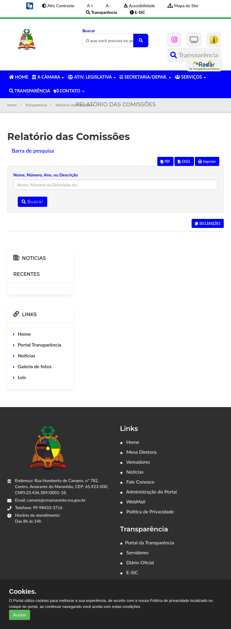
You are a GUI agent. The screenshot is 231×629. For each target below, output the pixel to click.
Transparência (194, 55)
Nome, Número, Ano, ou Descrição (45, 174)
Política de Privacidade (147, 511)
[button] (29, 5)
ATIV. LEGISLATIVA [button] (92, 76)
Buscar (115, 37)
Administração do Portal (148, 491)
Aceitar (19, 614)
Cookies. (23, 592)
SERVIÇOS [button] (190, 76)
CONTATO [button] (69, 90)
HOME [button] (18, 76)
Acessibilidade (139, 5)
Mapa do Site (183, 5)
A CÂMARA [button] (48, 76)
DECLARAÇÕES (207, 223)
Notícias (131, 472)
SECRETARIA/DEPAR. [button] (145, 76)
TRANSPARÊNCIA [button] (29, 90)
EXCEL (184, 161)
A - (108, 5)
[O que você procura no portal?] (140, 40)
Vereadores (135, 462)
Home (12, 105)
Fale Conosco (137, 481)
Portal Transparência (39, 344)
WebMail (132, 501)
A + (90, 5)
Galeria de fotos (34, 366)
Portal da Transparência (147, 542)
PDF (165, 161)
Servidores (134, 552)
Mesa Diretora (138, 452)
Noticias (26, 355)
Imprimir (207, 161)
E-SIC (129, 572)
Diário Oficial (137, 562)
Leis (22, 377)
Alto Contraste (58, 5)
